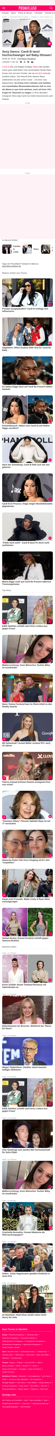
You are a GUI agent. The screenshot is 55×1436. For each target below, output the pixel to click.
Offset (35, 67)
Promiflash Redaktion (26, 59)
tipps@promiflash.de (11, 266)
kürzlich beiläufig (42, 73)
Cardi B (5, 67)
